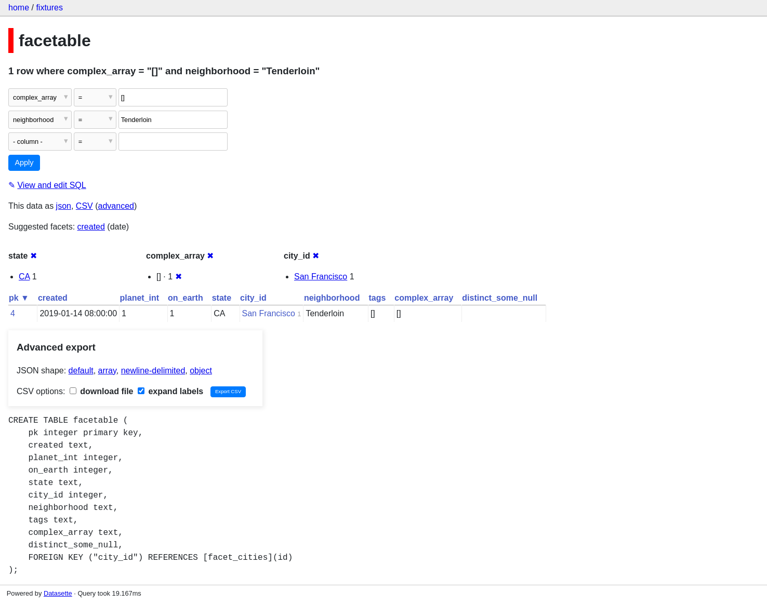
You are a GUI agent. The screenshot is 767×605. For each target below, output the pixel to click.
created (91, 226)
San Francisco (320, 276)
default (81, 370)
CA (24, 276)
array (107, 370)
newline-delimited (153, 370)
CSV (84, 205)
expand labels (170, 391)
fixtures (49, 7)
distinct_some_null (499, 297)
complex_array (423, 297)
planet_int (140, 297)
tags (377, 297)
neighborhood (332, 297)
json (63, 205)
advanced (116, 205)
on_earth (185, 297)
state (221, 297)
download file (102, 391)
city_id (253, 297)
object (201, 370)
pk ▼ (19, 297)
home (18, 7)
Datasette (58, 593)
